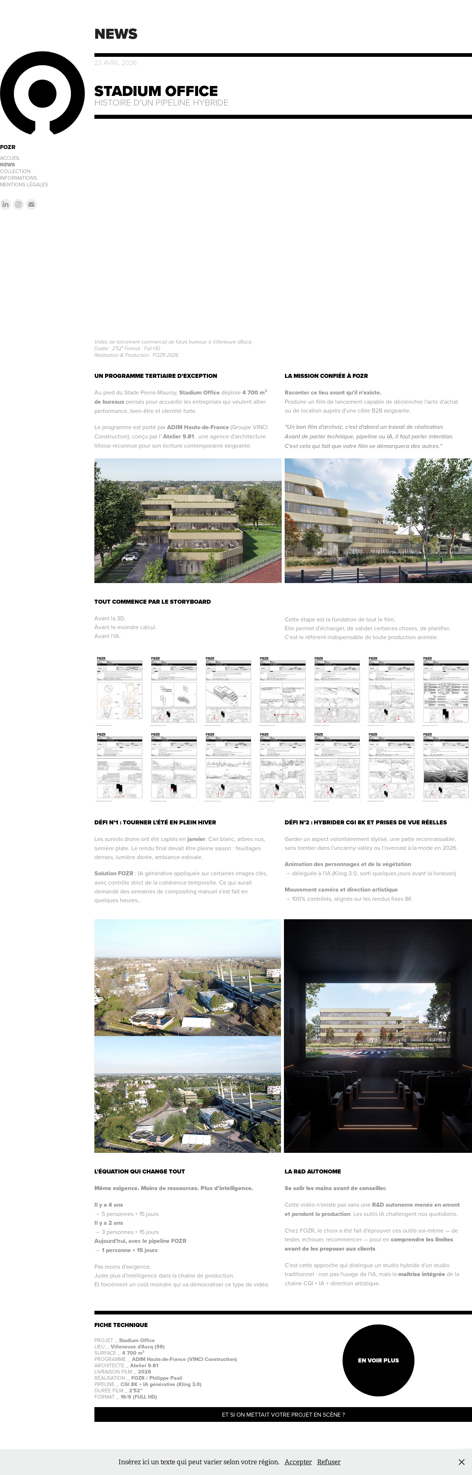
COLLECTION (15, 171)
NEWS (7, 165)
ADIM (175, 427)
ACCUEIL (10, 158)
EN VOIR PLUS (378, 1360)
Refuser (329, 1462)
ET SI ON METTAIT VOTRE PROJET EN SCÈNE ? (283, 1414)
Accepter (298, 1462)
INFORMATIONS (18, 178)
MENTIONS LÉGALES (24, 184)
